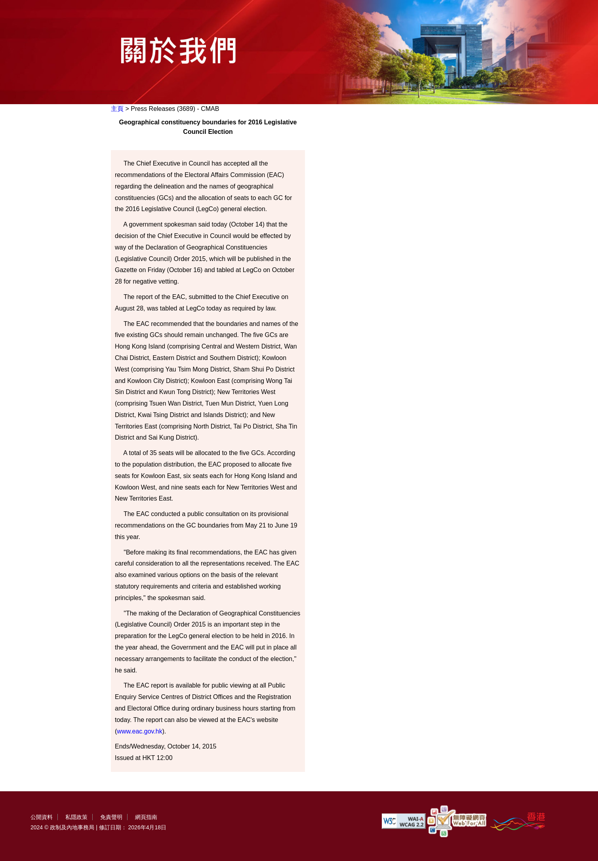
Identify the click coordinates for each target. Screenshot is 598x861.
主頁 (117, 108)
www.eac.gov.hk (139, 731)
